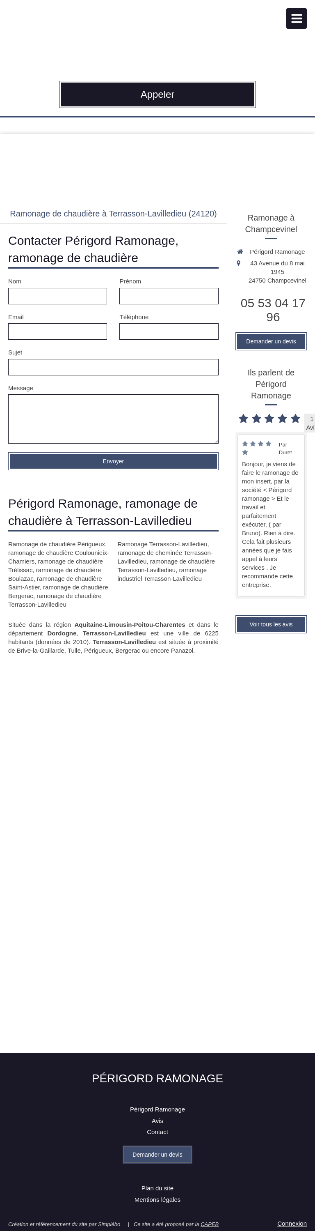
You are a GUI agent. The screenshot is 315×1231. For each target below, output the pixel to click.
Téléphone (133, 316)
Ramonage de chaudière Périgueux (56, 544)
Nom (14, 281)
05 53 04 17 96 (273, 310)
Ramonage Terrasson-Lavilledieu (162, 544)
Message (20, 387)
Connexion (292, 1223)
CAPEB (210, 1224)
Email (16, 316)
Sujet (15, 352)
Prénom (130, 281)
